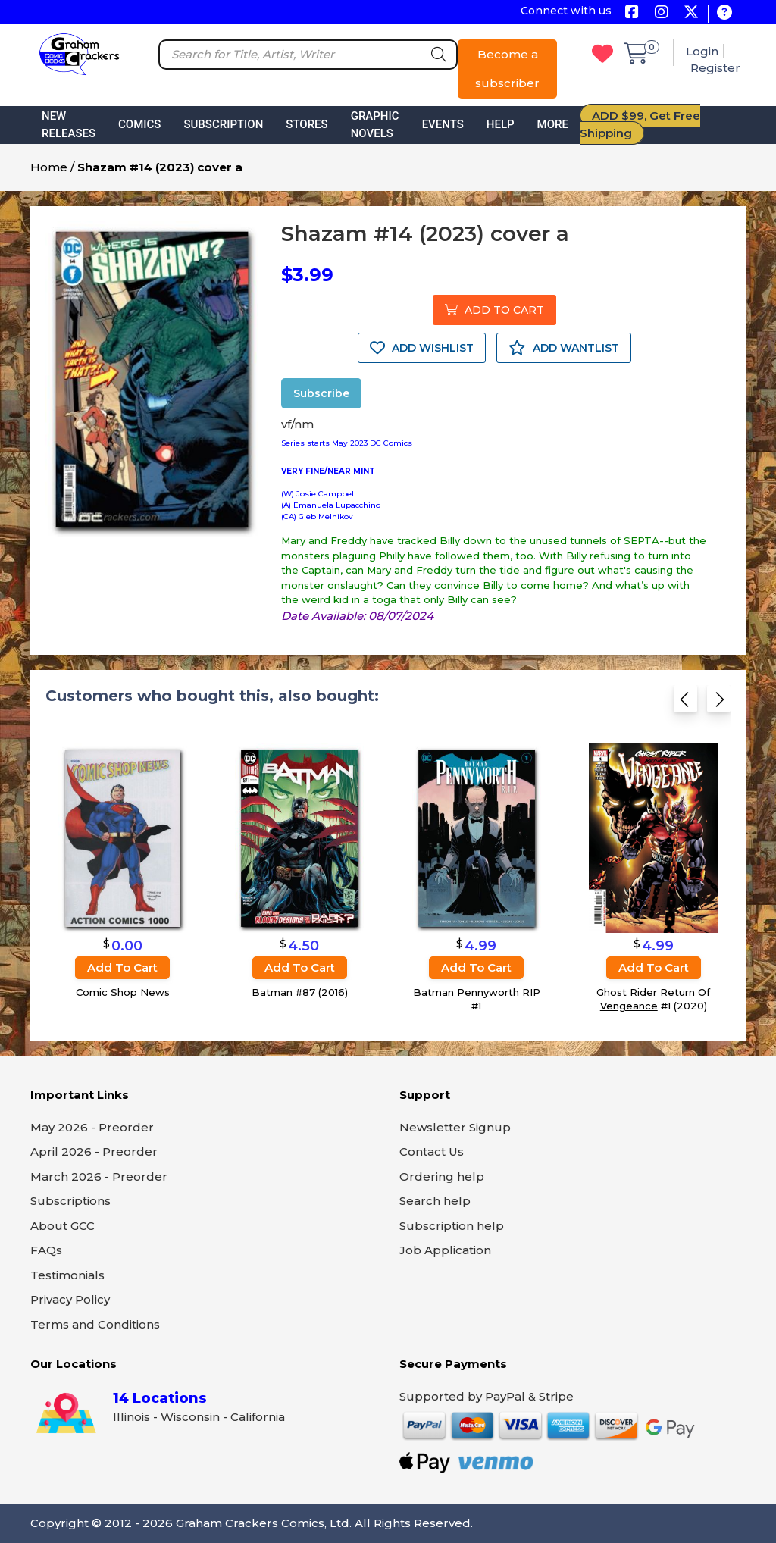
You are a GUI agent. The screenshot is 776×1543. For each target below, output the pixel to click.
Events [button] (443, 124)
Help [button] (501, 124)
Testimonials (67, 1275)
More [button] (552, 124)
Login (702, 51)
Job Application (445, 1250)
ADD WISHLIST (422, 347)
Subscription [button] (223, 124)
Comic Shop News (123, 992)
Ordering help (441, 1176)
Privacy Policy (70, 1299)
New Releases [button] (68, 124)
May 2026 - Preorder (92, 1127)
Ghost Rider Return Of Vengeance (653, 999)
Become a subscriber (507, 68)
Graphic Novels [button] (375, 124)
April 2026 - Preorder (94, 1151)
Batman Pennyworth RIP (476, 992)
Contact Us (431, 1151)
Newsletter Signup (455, 1127)
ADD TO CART (494, 310)
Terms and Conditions (95, 1324)
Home (48, 167)
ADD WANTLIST (563, 347)
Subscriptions (70, 1201)
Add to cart (122, 967)
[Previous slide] (685, 704)
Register (715, 68)
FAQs (46, 1250)
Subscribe (321, 393)
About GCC (62, 1226)
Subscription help (451, 1226)
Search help (435, 1201)
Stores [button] (306, 124)
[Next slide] (719, 704)
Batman (272, 992)
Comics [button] (139, 124)
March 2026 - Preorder (98, 1176)
